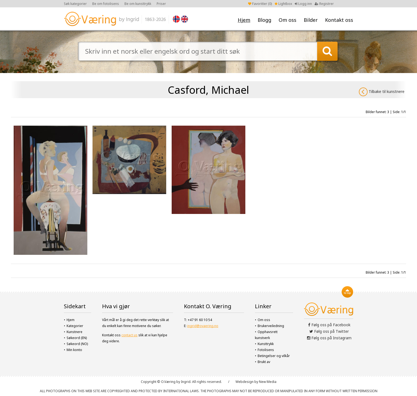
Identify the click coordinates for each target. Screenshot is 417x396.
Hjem (244, 20)
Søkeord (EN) (77, 337)
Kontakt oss (339, 20)
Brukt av (264, 361)
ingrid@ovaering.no (202, 326)
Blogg (264, 20)
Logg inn (303, 3)
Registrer (324, 3)
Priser (161, 3)
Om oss (287, 20)
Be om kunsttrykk (137, 3)
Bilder (311, 20)
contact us (129, 335)
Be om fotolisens (105, 3)
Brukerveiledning (271, 326)
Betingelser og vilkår (274, 355)
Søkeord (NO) (77, 343)
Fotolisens (266, 349)
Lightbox (283, 3)
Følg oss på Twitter (329, 331)
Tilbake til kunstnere (381, 91)
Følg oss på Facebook (329, 324)
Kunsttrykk (266, 343)
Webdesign (245, 381)
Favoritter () (260, 3)
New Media (267, 381)
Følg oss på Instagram (329, 337)
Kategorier (75, 326)
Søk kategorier (75, 3)
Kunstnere (74, 332)
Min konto (74, 349)
